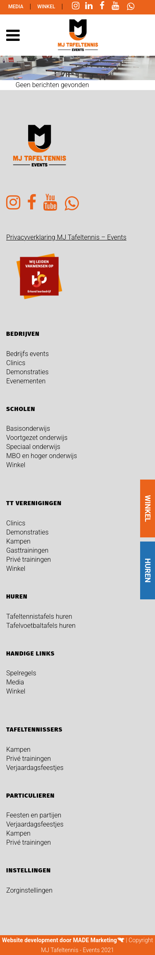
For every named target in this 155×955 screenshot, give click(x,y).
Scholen (20, 409)
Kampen (18, 541)
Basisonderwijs (28, 428)
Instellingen (28, 870)
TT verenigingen (34, 503)
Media (16, 7)
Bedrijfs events (27, 354)
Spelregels (21, 673)
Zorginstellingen (29, 890)
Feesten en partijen (33, 815)
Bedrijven (23, 333)
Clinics (15, 363)
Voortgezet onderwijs (36, 438)
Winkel (46, 7)
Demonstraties (27, 372)
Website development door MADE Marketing (59, 940)
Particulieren (30, 795)
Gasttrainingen (27, 550)
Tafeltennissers (34, 729)
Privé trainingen (28, 559)
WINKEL (147, 508)
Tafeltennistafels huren (39, 616)
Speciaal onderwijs (33, 447)
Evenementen (25, 381)
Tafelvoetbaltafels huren (41, 626)
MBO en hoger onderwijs (41, 456)
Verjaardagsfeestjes (35, 768)
